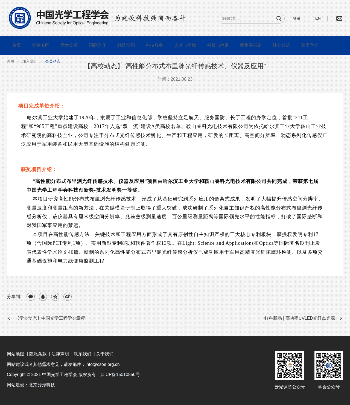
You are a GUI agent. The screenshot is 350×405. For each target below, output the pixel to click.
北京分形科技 (42, 385)
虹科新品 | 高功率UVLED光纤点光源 (299, 318)
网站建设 (15, 385)
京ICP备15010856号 (120, 374)
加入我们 (29, 61)
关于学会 (310, 45)
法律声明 (60, 354)
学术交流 (69, 45)
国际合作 (97, 45)
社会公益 (281, 45)
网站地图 (15, 354)
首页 (16, 45)
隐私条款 (38, 354)
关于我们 (104, 354)
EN (317, 18)
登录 (297, 18)
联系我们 (82, 354)
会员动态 (52, 61)
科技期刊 (126, 45)
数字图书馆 (251, 45)
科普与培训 (218, 45)
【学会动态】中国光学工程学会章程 (50, 318)
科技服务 (154, 45)
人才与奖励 (185, 45)
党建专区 (40, 45)
